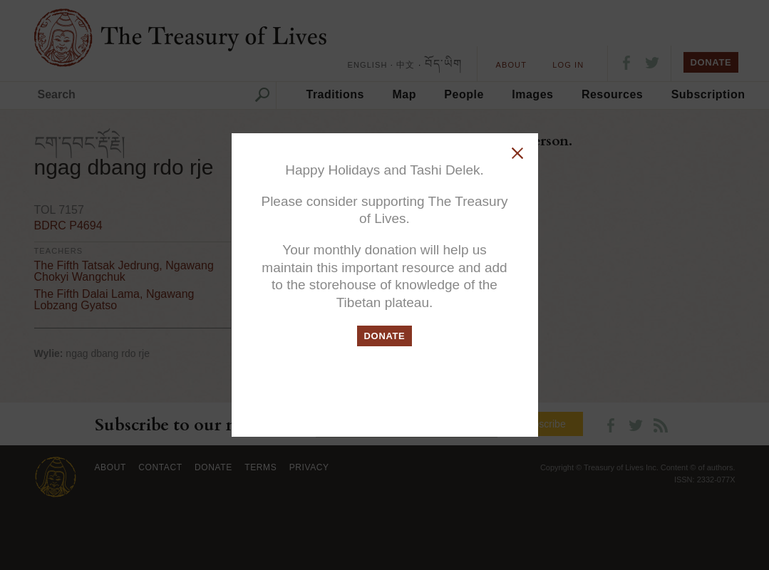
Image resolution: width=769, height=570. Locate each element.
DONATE (385, 336)
